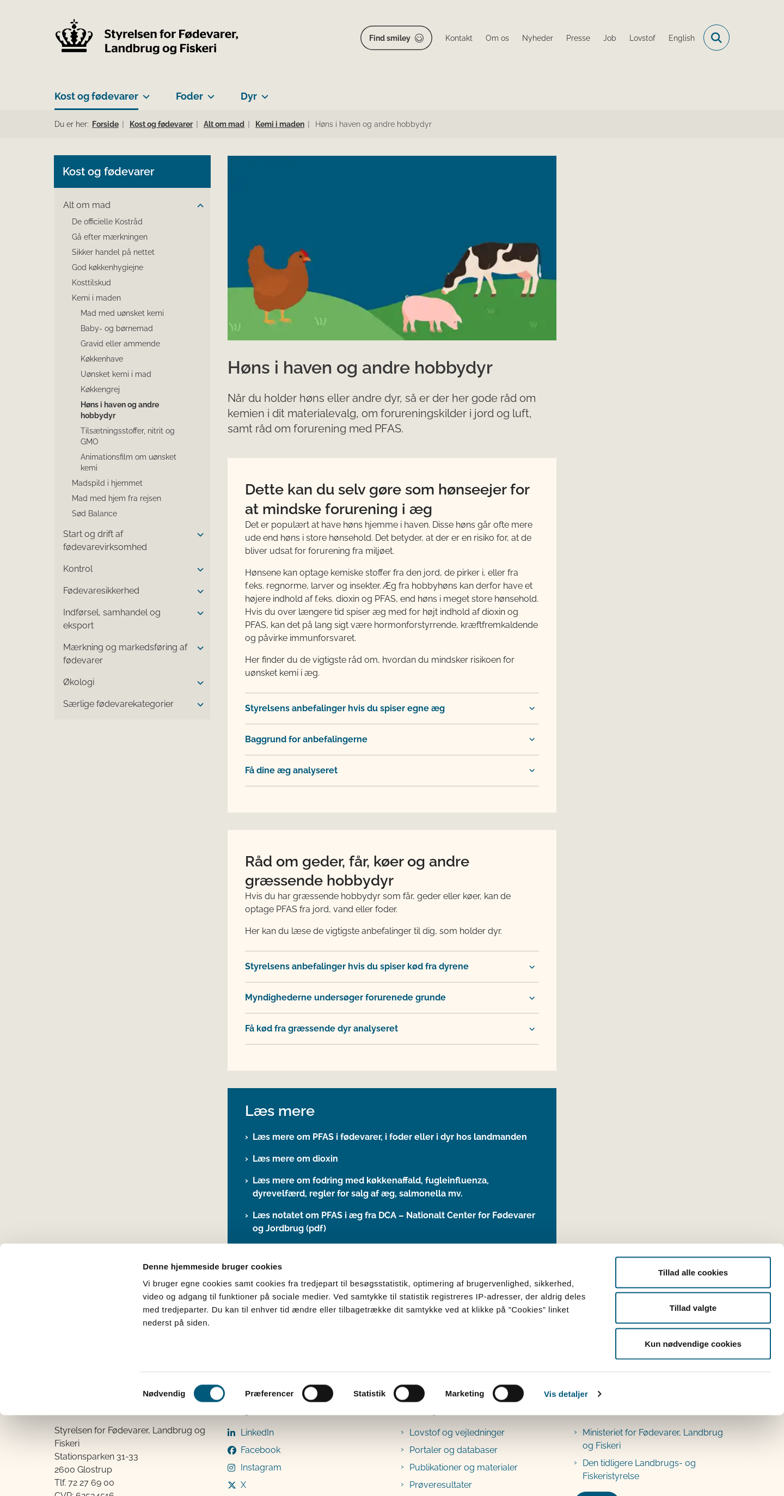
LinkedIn (257, 1260)
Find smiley (390, 38)
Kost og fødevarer (96, 96)
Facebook (260, 1278)
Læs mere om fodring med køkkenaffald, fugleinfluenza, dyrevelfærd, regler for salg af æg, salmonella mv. (371, 1015)
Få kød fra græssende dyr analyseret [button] (321, 857)
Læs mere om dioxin (295, 986)
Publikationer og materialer (463, 1295)
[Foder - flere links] (209, 92)
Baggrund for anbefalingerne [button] (306, 567)
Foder (189, 96)
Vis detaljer (566, 1474)
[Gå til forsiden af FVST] (147, 37)
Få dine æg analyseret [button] (291, 598)
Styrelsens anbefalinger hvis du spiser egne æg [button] (345, 536)
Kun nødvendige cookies (693, 1424)
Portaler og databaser (453, 1278)
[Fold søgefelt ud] (716, 38)
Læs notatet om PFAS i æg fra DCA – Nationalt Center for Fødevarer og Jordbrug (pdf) (394, 1049)
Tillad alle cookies (693, 1353)
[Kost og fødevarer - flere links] (144, 92)
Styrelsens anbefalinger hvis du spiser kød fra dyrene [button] (357, 795)
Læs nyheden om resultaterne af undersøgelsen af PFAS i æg (381, 1100)
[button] (198, 206)
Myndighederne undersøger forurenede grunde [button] (345, 826)
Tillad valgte (693, 1389)
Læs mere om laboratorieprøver (320, 1078)
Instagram (261, 1295)
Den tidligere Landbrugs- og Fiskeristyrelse (639, 1297)
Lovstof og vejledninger (457, 1260)
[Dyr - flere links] (262, 92)
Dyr (249, 96)
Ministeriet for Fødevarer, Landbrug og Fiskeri (653, 1267)
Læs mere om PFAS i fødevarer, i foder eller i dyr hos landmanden (390, 965)
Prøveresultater (440, 1313)
